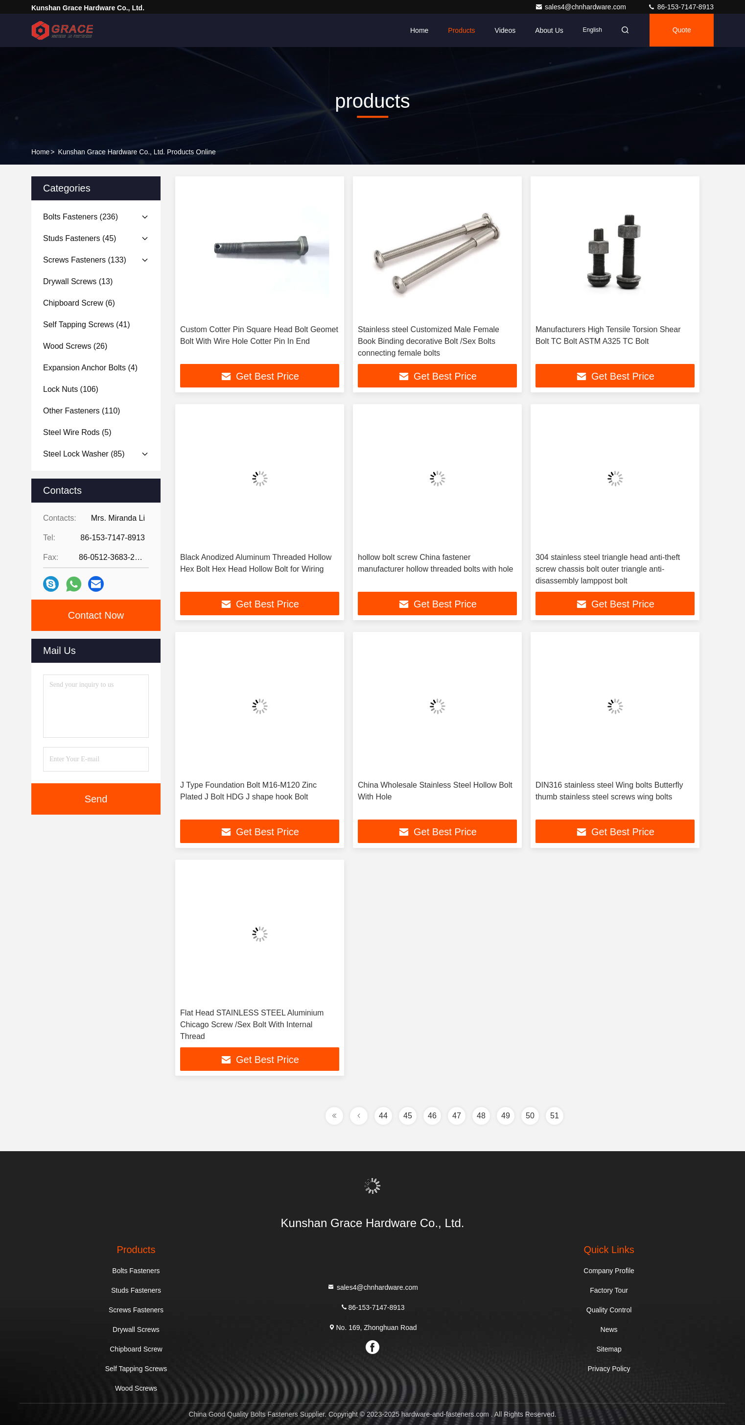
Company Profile (608, 1271)
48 (481, 1115)
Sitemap (608, 1349)
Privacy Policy (608, 1369)
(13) (78, 281)
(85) (84, 454)
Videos (501, 30)
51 (554, 1115)
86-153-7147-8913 (681, 7)
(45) (79, 238)
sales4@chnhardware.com (581, 7)
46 (432, 1115)
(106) (70, 389)
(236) (80, 217)
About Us (546, 30)
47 (456, 1115)
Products (458, 30)
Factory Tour (609, 1290)
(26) (75, 346)
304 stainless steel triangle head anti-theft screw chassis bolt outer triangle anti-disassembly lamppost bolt (607, 569)
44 (383, 1115)
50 (530, 1115)
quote (681, 30)
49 (505, 1115)
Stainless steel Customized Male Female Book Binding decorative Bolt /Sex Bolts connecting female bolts (428, 341)
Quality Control (609, 1310)
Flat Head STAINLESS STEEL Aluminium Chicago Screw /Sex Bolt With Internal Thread (252, 1024)
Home (416, 30)
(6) (79, 303)
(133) (84, 260)
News (609, 1329)
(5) (77, 432)
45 (407, 1115)
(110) (81, 411)
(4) (90, 367)
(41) (86, 324)
